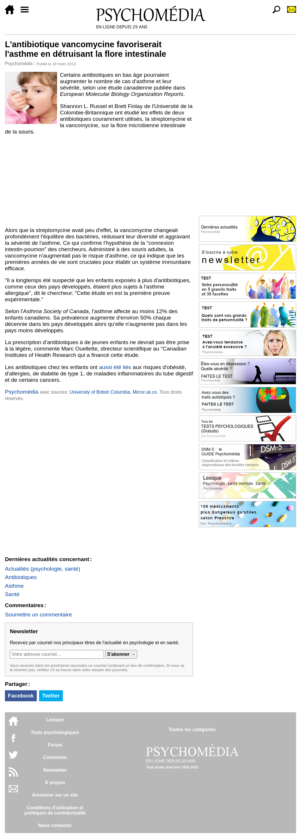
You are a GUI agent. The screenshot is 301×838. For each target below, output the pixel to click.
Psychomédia (19, 63)
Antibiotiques (21, 577)
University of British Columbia (100, 392)
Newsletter (55, 770)
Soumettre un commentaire (38, 614)
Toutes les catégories (191, 729)
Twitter (51, 696)
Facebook (21, 696)
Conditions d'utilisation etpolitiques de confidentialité (55, 810)
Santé (12, 594)
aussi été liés (115, 367)
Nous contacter (55, 825)
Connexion (55, 757)
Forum (55, 744)
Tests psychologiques (55, 732)
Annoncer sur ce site (55, 795)
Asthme (14, 586)
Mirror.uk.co (145, 392)
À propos (55, 782)
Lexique (55, 719)
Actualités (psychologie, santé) (42, 569)
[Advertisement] (99, 181)
